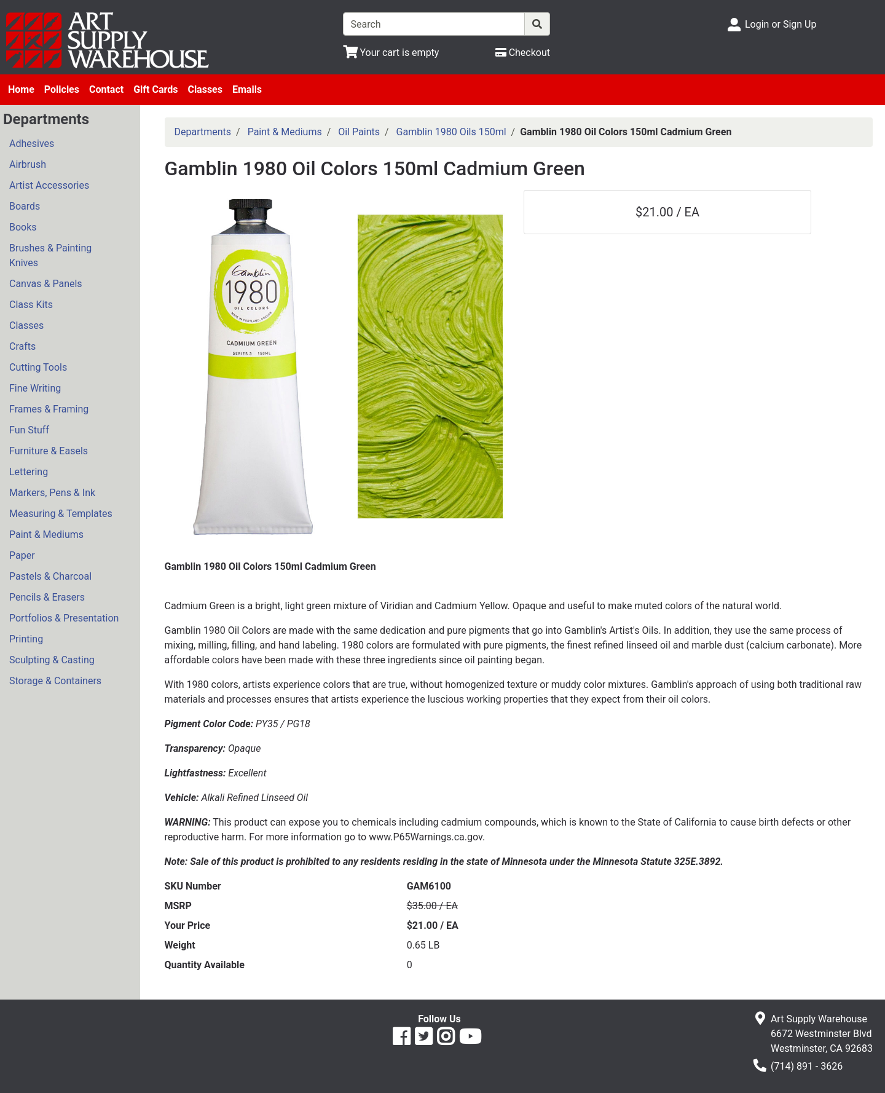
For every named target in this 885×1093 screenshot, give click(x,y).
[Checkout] (522, 52)
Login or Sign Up (780, 24)
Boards (24, 206)
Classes (204, 89)
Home (21, 89)
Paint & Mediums (46, 534)
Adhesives (31, 143)
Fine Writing (35, 388)
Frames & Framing (48, 409)
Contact (106, 89)
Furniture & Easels (48, 451)
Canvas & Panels (45, 284)
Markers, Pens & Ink (52, 493)
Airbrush (27, 164)
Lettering (28, 472)
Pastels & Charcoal (50, 576)
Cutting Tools (38, 367)
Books (23, 227)
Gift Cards (155, 89)
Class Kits (31, 304)
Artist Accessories (49, 185)
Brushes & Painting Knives (50, 255)
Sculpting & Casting (52, 660)
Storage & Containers (55, 681)
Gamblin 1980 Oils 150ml (451, 132)
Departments (203, 132)
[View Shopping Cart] (391, 52)
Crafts (22, 346)
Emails (247, 89)
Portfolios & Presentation (64, 618)
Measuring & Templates (60, 513)
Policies (61, 89)
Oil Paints (359, 132)
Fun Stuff (29, 430)
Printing (26, 639)
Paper (22, 555)
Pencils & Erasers (47, 597)
